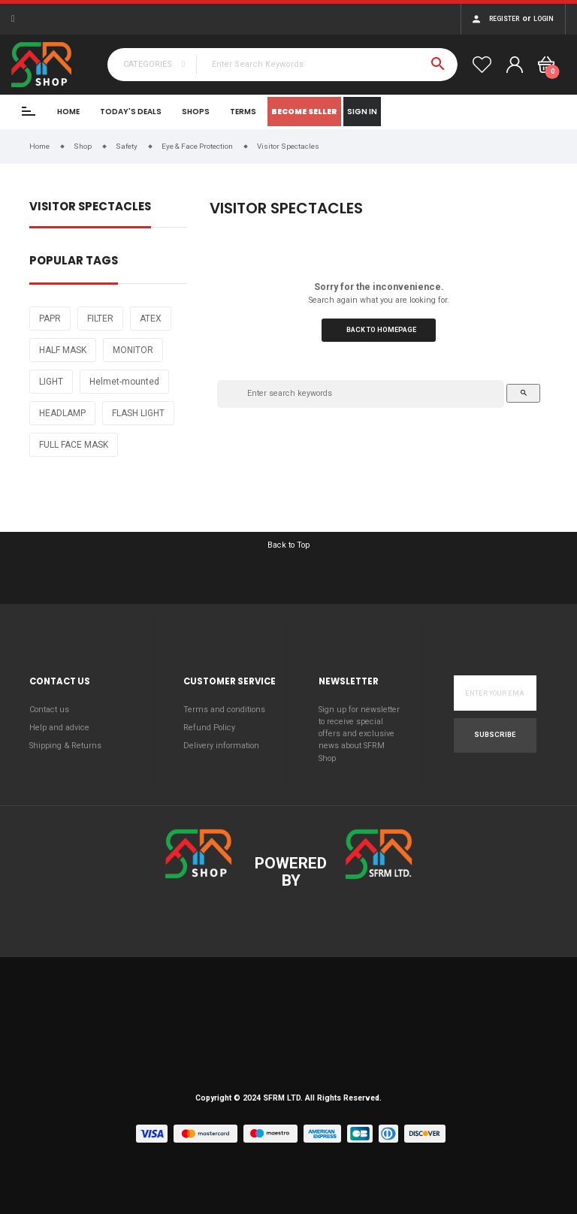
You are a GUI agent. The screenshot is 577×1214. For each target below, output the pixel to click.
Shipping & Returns (65, 745)
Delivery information (221, 745)
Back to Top (288, 545)
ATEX (151, 318)
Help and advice (59, 727)
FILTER (100, 318)
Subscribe (494, 734)
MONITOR (133, 350)
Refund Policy (209, 727)
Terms (243, 111)
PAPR (50, 318)
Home (68, 111)
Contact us (49, 709)
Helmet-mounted (124, 381)
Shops (196, 111)
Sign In (362, 111)
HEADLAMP (62, 413)
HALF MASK (62, 350)
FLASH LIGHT (138, 413)
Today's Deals (131, 111)
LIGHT (51, 381)
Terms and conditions (224, 709)
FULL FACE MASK (73, 444)
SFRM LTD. (283, 1098)
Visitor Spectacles (90, 207)
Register (504, 19)
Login (543, 19)
